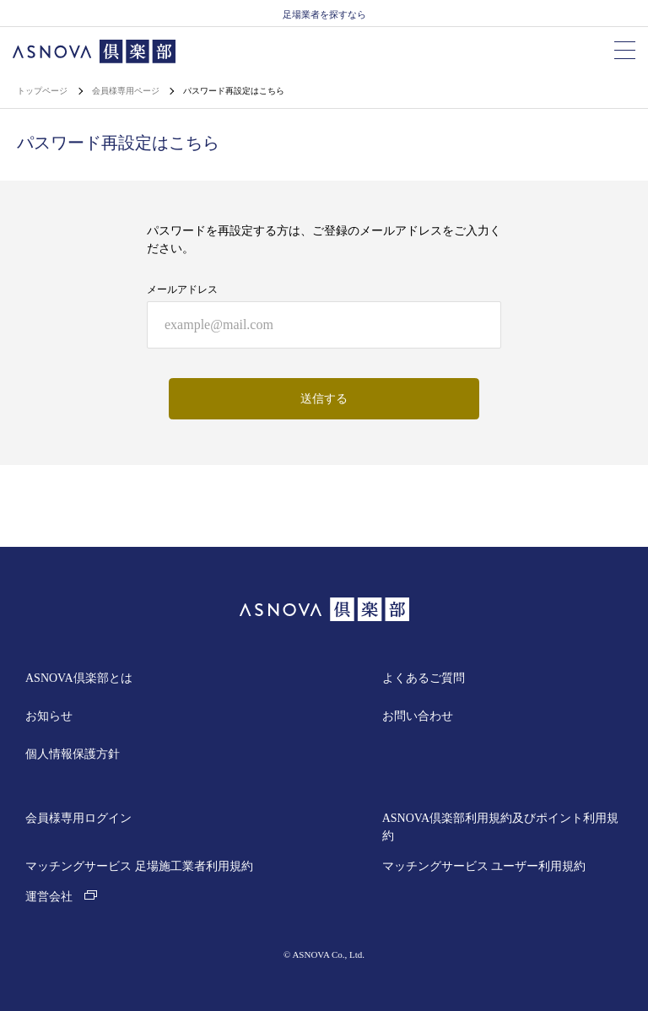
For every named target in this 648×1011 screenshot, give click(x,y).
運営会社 (61, 896)
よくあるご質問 (423, 678)
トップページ (43, 90)
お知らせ (49, 716)
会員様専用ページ (127, 90)
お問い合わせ (417, 716)
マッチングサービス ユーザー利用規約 (484, 866)
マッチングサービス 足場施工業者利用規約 (139, 866)
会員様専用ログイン (78, 818)
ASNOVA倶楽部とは (78, 678)
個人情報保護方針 (72, 754)
